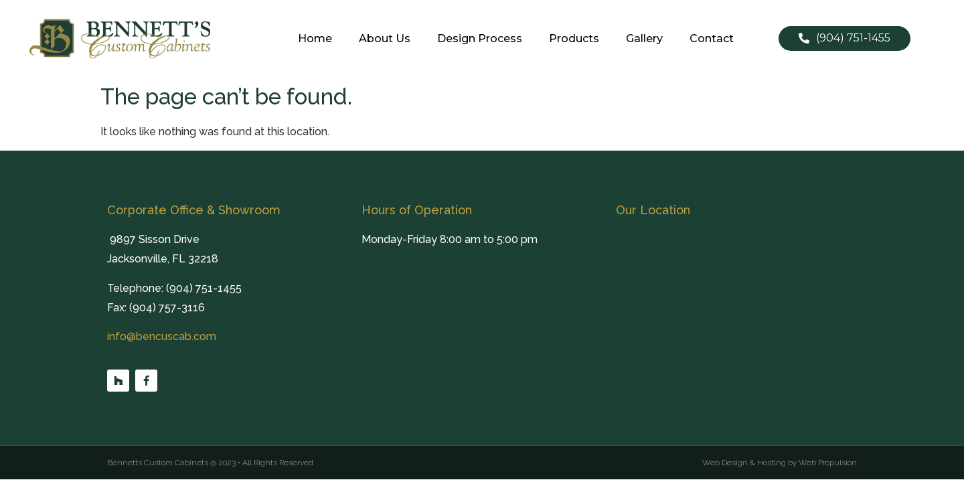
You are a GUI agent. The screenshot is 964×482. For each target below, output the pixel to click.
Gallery (644, 38)
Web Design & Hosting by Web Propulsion (779, 462)
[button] (844, 38)
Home (315, 38)
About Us (384, 38)
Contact (712, 38)
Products (574, 38)
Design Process (479, 38)
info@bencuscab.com (161, 336)
